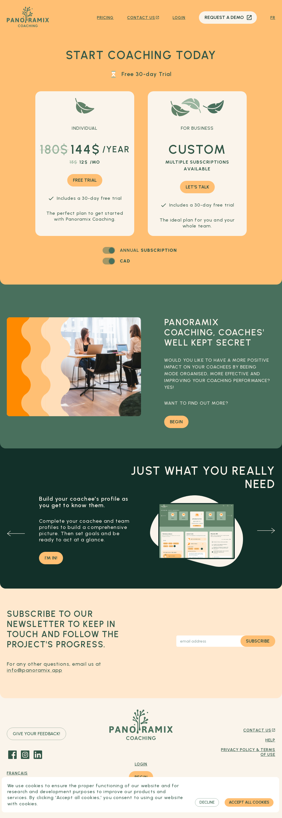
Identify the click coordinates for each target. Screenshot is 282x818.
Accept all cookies (249, 802)
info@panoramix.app (34, 670)
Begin (176, 422)
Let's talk (197, 187)
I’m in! (51, 558)
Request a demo (228, 17)
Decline (207, 802)
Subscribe (257, 641)
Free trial (84, 180)
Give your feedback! (36, 734)
